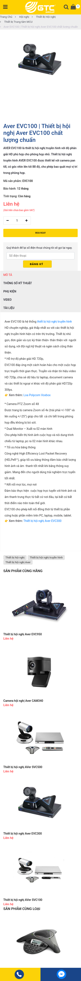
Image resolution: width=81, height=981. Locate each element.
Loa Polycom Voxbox (36, 395)
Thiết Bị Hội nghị (44, 16)
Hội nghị (22, 16)
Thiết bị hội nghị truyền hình (46, 557)
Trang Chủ (6, 16)
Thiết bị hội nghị (15, 557)
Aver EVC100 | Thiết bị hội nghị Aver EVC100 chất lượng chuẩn (39, 26)
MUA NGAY (40, 233)
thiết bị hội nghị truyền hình (54, 321)
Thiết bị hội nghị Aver (18, 562)
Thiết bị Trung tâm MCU (16, 21)
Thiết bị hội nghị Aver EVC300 (42, 521)
